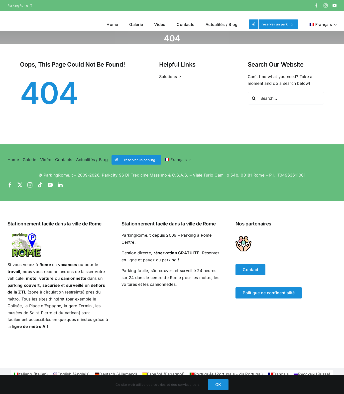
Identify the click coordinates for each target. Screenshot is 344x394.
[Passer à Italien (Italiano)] (30, 374)
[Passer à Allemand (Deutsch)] (116, 374)
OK (218, 384)
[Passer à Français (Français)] (278, 374)
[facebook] (316, 5)
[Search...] (286, 98)
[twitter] (19, 185)
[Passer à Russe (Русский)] (312, 374)
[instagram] (326, 5)
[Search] (254, 98)
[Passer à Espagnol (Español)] (163, 374)
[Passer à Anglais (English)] (71, 374)
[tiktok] (40, 185)
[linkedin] (60, 185)
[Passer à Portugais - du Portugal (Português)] (226, 374)
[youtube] (335, 5)
